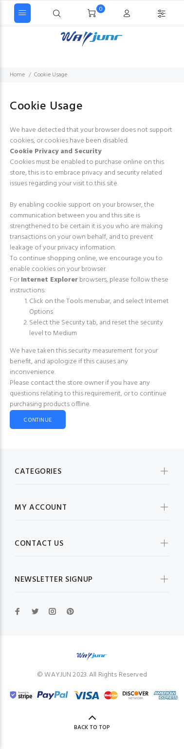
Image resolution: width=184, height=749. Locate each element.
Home (17, 75)
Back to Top (92, 727)
